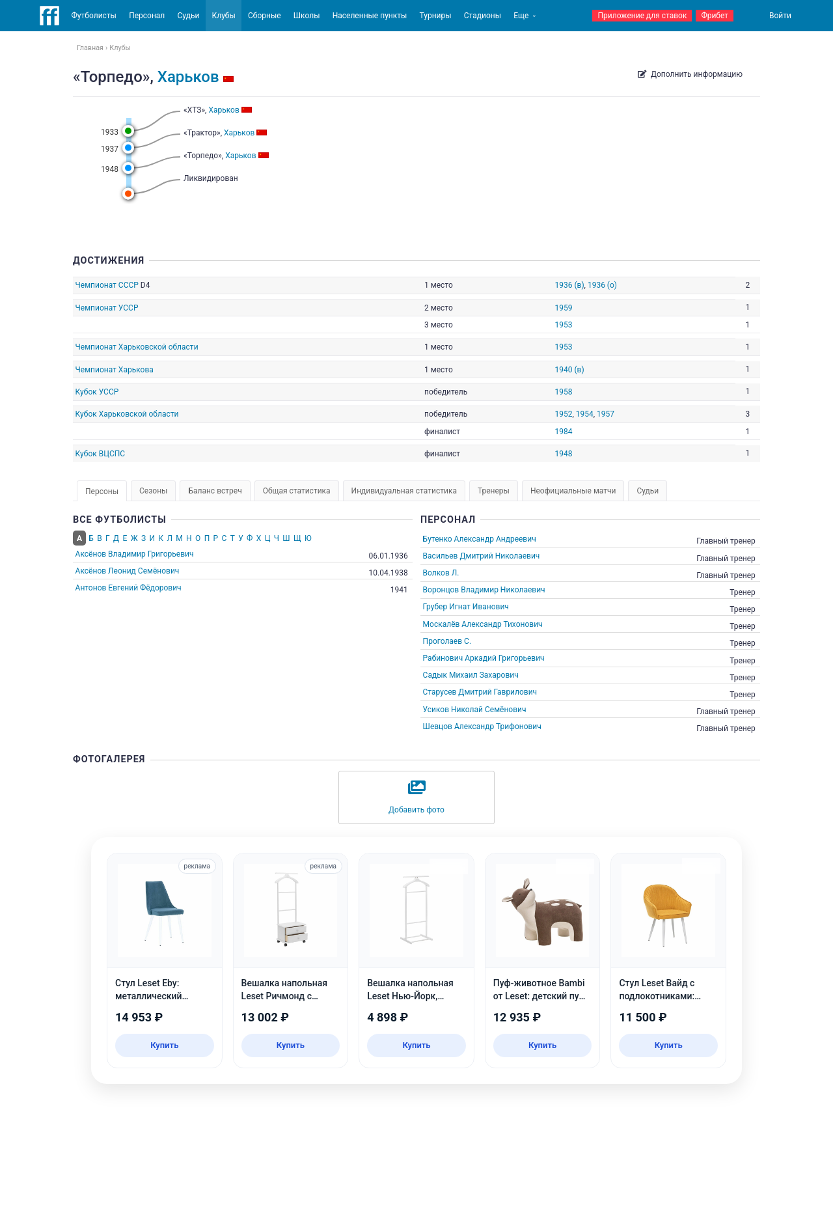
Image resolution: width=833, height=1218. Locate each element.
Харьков (188, 77)
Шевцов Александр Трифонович (482, 726)
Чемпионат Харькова (114, 369)
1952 (563, 414)
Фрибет (714, 15)
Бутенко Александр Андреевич (479, 539)
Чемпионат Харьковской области (136, 347)
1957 (605, 414)
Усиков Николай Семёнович (474, 709)
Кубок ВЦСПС (100, 453)
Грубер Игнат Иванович (466, 606)
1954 (585, 414)
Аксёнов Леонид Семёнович (127, 570)
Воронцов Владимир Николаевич (484, 589)
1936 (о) (602, 285)
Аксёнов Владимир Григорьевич (134, 554)
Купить (164, 1045)
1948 (563, 453)
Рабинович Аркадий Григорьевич (484, 658)
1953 (563, 324)
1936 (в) (569, 285)
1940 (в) (569, 369)
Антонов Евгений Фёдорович (128, 587)
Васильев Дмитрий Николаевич (481, 556)
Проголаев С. (447, 641)
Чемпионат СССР (107, 285)
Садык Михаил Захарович (471, 675)
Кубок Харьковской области (127, 414)
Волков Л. (441, 572)
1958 (563, 391)
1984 (563, 431)
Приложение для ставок (642, 15)
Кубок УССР (97, 391)
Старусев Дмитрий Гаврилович (480, 692)
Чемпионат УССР (107, 307)
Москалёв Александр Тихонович (483, 624)
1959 (563, 307)
